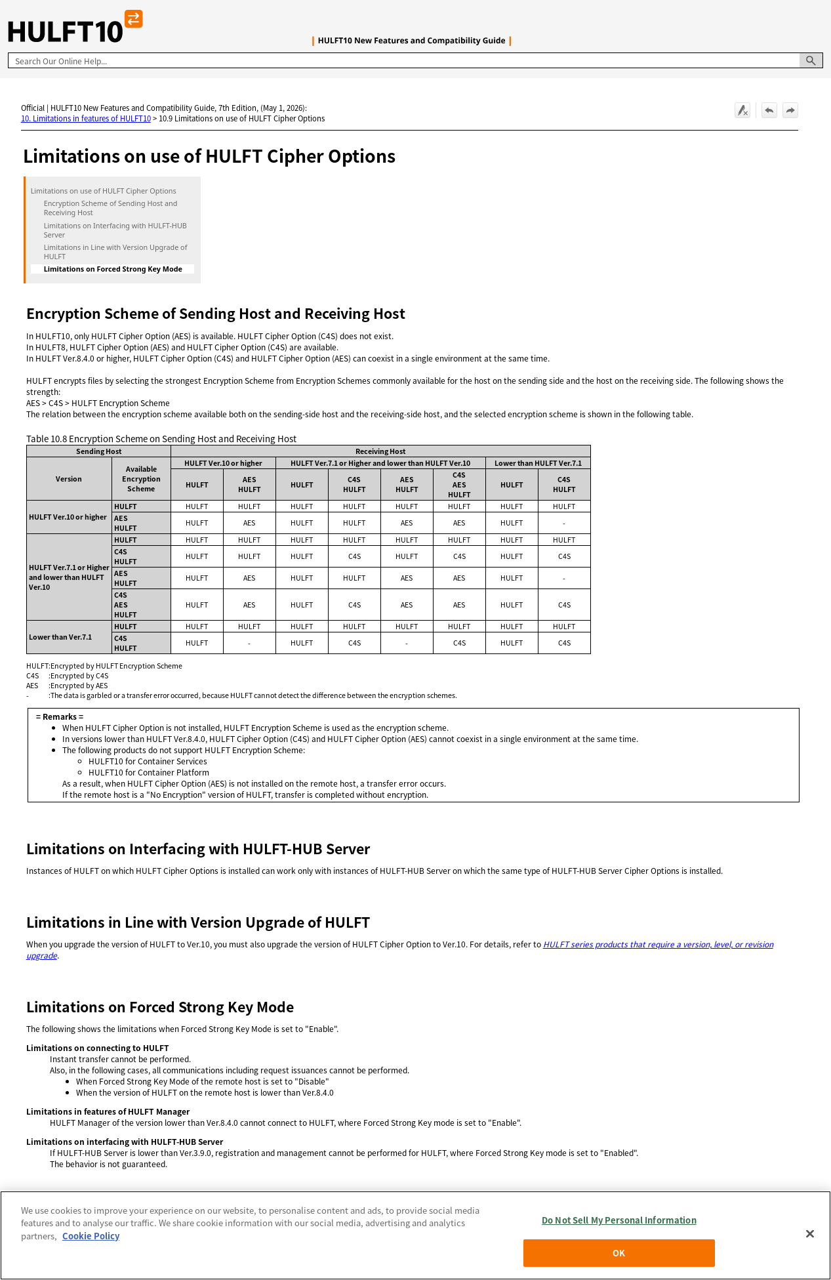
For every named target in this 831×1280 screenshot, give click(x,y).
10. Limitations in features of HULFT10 (86, 118)
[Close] (810, 1233)
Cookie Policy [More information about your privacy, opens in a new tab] (90, 1235)
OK (619, 1253)
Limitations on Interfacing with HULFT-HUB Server (115, 230)
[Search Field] (415, 60)
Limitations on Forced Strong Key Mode (113, 269)
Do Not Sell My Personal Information (619, 1220)
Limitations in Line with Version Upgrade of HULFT (116, 252)
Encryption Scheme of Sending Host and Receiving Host (111, 208)
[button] (811, 60)
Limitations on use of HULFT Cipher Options (103, 191)
